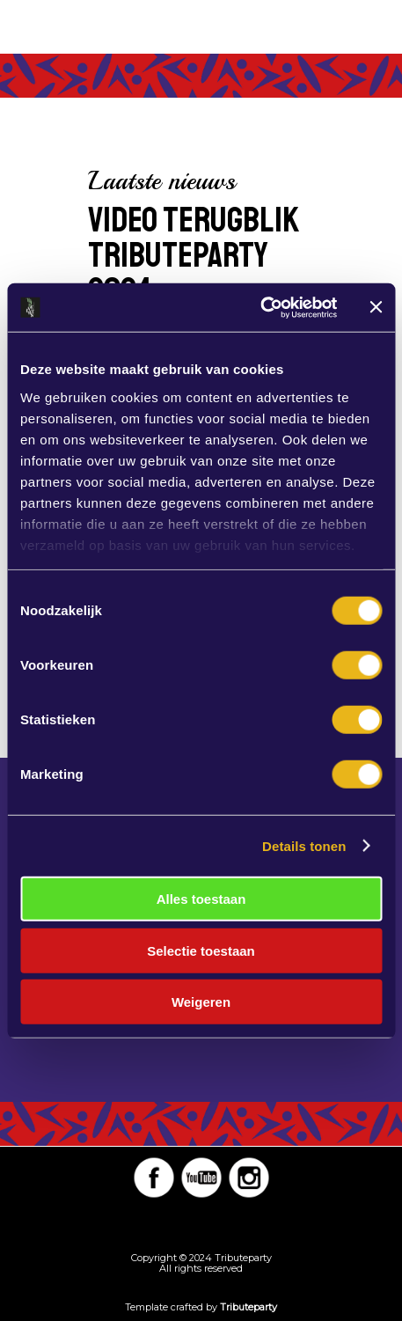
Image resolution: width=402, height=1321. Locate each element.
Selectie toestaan (201, 950)
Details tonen (304, 845)
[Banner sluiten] (375, 307)
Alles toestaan (201, 899)
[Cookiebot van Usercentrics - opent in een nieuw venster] (260, 307)
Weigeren (201, 1001)
